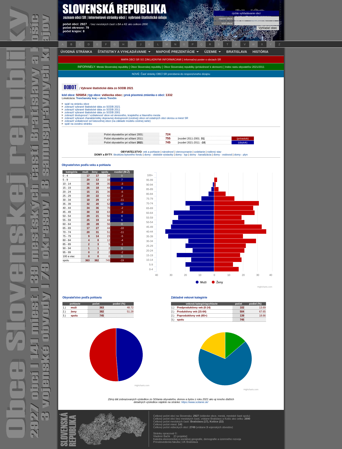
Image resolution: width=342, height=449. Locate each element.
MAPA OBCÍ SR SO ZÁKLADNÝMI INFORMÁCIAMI (151, 59)
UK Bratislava (190, 441)
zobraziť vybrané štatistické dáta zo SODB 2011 (92, 109)
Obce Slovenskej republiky (146, 66)
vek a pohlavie (151, 151)
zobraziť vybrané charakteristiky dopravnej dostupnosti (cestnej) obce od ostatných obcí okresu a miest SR (126, 118)
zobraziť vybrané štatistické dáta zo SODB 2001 (92, 112)
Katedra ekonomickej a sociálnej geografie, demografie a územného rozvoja (197, 439)
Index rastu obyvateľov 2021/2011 (244, 66)
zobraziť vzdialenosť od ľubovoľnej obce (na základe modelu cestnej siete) (108, 120)
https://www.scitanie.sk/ (194, 402)
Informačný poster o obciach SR (202, 59)
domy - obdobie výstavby (158, 154)
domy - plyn (241, 154)
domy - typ (181, 154)
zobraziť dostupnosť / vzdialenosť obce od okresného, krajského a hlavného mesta (112, 115)
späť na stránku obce (77, 103)
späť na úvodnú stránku (78, 123)
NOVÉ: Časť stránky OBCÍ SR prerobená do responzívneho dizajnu (171, 74)
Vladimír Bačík (161, 436)
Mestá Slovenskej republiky (112, 66)
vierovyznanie (184, 151)
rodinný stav (214, 151)
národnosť (168, 151)
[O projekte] (180, 436)
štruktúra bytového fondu (128, 154)
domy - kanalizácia (200, 154)
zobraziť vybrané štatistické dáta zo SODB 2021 (92, 106)
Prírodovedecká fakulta (166, 441)
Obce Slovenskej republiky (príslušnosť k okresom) (193, 66)
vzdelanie (199, 151)
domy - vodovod (223, 154)
